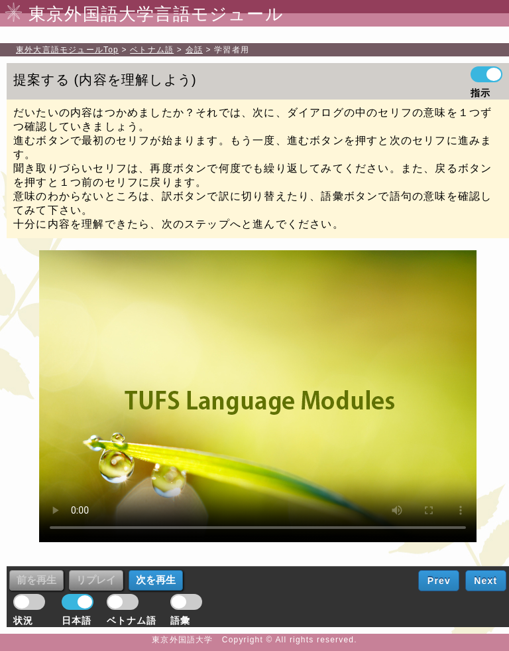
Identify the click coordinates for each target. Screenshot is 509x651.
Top (67, 49)
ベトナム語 (152, 49)
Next (485, 580)
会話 (194, 49)
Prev (439, 580)
